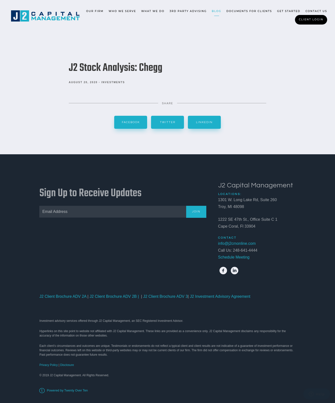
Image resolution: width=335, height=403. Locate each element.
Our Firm (95, 11)
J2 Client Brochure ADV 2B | (113, 296)
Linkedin (204, 122)
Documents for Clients (249, 11)
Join (196, 211)
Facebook (131, 122)
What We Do (153, 11)
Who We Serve (122, 11)
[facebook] (223, 270)
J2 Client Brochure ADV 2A (62, 296)
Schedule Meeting (234, 257)
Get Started (288, 11)
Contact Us (316, 11)
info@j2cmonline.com (237, 243)
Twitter (167, 122)
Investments (113, 82)
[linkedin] (234, 270)
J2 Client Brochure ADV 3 (165, 296)
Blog (216, 11)
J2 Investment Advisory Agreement (219, 296)
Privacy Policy (48, 365)
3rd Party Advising (188, 11)
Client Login (311, 19)
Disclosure (67, 365)
